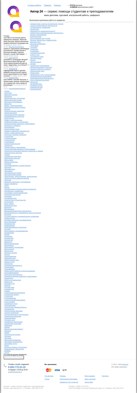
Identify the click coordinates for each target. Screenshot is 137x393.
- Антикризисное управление (40, 27)
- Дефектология (9, 218)
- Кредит (7, 235)
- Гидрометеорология (37, 53)
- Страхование (9, 142)
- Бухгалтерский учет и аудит (40, 38)
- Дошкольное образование (39, 66)
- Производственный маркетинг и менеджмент (20, 276)
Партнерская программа (68, 379)
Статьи (47, 379)
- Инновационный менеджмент (41, 76)
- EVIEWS (7, 351)
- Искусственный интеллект (39, 80)
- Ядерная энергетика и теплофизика (17, 182)
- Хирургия (7, 164)
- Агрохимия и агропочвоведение (15, 193)
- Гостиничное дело (37, 56)
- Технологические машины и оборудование (19, 149)
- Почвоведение (9, 269)
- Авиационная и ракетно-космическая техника (46, 24)
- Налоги (7, 255)
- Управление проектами (12, 324)
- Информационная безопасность (42, 78)
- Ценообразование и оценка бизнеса (17, 166)
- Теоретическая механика (13, 311)
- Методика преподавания (13, 102)
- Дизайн (33, 64)
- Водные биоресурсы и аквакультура (43, 40)
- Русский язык (9, 287)
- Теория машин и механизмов (15, 147)
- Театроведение (10, 305)
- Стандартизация (10, 138)
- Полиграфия (9, 267)
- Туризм (7, 155)
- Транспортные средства (13, 153)
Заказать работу (13, 357)
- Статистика (8, 296)
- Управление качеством (12, 156)
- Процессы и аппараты (12, 126)
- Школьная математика (12, 340)
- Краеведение (9, 233)
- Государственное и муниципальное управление (21, 216)
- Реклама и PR (9, 284)
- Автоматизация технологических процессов (20, 189)
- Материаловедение (11, 244)
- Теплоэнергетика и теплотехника (16, 315)
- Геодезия (33, 47)
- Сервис (7, 291)
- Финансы (7, 331)
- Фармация (8, 325)
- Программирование (11, 273)
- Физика (7, 327)
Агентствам (89, 382)
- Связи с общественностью (14, 133)
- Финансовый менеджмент (13, 329)
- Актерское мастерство (12, 195)
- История (7, 229)
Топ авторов (49, 376)
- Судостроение (9, 302)
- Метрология (8, 251)
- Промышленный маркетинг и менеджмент (19, 124)
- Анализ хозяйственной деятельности (43, 26)
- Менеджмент (9, 245)
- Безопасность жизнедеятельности (42, 31)
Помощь (57, 5)
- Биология (7, 207)
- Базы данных (9, 204)
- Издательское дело (37, 71)
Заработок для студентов (69, 382)
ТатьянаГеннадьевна (16, 47)
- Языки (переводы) (11, 184)
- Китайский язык (36, 84)
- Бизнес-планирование (38, 35)
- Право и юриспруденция (13, 120)
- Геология (7, 215)
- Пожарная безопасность (13, 265)
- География (34, 46)
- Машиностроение (10, 95)
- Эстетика (7, 180)
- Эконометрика (9, 169)
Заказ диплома (90, 379)
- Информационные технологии (15, 227)
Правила (47, 5)
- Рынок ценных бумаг (11, 129)
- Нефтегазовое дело (11, 260)
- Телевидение (9, 309)
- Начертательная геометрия (14, 111)
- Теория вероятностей (12, 144)
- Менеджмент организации (14, 247)
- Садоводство (9, 289)
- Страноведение (10, 298)
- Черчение (8, 338)
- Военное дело (35, 42)
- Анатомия (8, 196)
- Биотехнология (35, 37)
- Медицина (8, 96)
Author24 (125, 364)
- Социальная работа (11, 295)
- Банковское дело (10, 205)
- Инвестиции (34, 73)
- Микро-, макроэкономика (13, 106)
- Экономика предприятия (13, 342)
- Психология (8, 278)
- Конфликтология (36, 86)
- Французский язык (11, 162)
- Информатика (9, 225)
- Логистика (8, 93)
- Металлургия (9, 249)
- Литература (8, 240)
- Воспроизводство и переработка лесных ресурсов (22, 213)
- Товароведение (10, 318)
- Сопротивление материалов (14, 293)
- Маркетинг (8, 242)
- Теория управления (11, 313)
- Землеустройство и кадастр (40, 69)
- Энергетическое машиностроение (16, 178)
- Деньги (33, 60)
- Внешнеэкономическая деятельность (18, 211)
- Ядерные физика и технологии (15, 347)
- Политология (9, 118)
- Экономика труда (10, 344)
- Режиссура (8, 282)
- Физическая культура (12, 158)
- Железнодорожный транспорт (41, 67)
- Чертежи (7, 336)
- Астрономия (8, 202)
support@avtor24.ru (15, 372)
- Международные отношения (14, 98)
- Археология (34, 29)
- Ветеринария (9, 209)
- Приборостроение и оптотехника (16, 122)
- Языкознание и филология (14, 349)
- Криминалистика (36, 87)
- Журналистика (9, 224)
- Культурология (35, 89)
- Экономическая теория (12, 173)
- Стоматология (9, 140)
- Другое (6, 187)
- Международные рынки (13, 100)
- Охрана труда (9, 262)
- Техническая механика (12, 316)
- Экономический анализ (12, 175)
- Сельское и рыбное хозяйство (15, 135)
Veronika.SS (13, 69)
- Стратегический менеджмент (15, 300)
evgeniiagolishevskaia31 (17, 89)
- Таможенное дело (11, 304)
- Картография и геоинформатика (16, 231)
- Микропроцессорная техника (14, 107)
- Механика (8, 104)
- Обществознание (10, 113)
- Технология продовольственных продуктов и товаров (23, 151)
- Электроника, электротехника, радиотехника (20, 176)
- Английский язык (10, 198)
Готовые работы (34, 5)
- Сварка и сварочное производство (16, 131)
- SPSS (6, 186)
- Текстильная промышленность (15, 307)
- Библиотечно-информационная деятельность (47, 33)
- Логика (6, 91)
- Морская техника (10, 253)
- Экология (7, 167)
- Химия (6, 333)
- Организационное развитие (14, 115)
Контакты (105, 376)
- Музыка (7, 109)
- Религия (7, 285)
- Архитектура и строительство (15, 200)
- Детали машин (35, 62)
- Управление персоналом (13, 322)
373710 (72, 5)
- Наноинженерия (10, 256)
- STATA (6, 353)
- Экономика (8, 171)
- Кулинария (8, 236)
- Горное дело (35, 55)
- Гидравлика (34, 51)
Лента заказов (90, 376)
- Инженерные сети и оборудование (42, 75)
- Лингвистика (9, 238)
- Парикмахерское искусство (14, 116)
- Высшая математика (37, 44)
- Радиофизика (9, 127)
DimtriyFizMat (13, 78)
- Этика (6, 345)
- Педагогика (8, 264)
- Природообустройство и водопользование (19, 271)
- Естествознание (10, 222)
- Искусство (34, 82)
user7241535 (13, 58)
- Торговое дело (9, 320)
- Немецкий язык (10, 258)
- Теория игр (8, 146)
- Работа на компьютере (12, 280)
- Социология (8, 136)
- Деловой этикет (36, 58)
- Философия (8, 160)
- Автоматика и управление (13, 191)
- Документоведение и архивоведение (17, 220)
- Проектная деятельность (13, 275)
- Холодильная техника (12, 335)
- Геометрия (34, 49)
